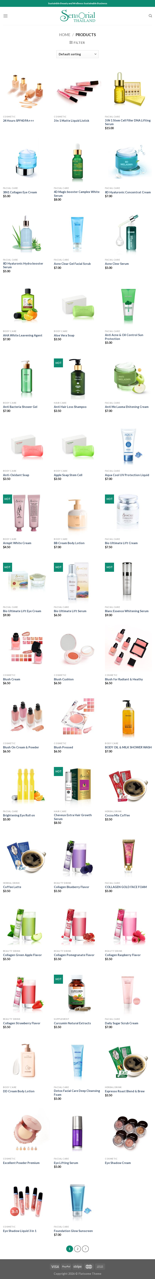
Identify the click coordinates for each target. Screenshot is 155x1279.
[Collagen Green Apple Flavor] (26, 924)
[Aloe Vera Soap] (77, 304)
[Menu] (5, 16)
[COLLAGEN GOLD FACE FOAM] (128, 855)
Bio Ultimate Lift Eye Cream (22, 611)
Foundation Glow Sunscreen (73, 1231)
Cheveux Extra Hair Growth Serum (73, 817)
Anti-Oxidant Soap (16, 475)
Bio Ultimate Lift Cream (121, 543)
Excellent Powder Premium (21, 1163)
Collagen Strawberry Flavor (21, 1023)
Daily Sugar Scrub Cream (121, 1023)
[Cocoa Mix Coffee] (128, 784)
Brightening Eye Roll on (19, 815)
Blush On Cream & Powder (21, 747)
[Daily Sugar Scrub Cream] (128, 992)
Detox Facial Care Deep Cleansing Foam (77, 1092)
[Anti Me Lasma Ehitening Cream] (128, 375)
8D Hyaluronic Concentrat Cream (128, 192)
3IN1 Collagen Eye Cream (20, 192)
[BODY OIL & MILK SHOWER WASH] (128, 716)
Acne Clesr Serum (117, 263)
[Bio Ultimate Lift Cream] (128, 511)
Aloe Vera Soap (64, 335)
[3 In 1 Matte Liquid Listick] (77, 89)
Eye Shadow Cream (118, 1163)
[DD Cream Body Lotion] (26, 1060)
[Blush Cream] (26, 648)
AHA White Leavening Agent (22, 335)
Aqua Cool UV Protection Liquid (127, 475)
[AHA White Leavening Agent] (26, 304)
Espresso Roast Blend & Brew (125, 1091)
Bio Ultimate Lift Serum (70, 611)
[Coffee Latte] (26, 855)
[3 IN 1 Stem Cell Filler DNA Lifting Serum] (128, 89)
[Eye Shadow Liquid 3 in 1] (26, 1199)
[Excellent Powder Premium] (26, 1131)
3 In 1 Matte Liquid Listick (71, 120)
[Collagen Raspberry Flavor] (128, 924)
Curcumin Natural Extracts (72, 1023)
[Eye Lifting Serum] (77, 1131)
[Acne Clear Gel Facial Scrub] (77, 232)
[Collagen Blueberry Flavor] (77, 855)
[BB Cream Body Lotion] (77, 511)
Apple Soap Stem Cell (68, 475)
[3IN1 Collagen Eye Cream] (26, 161)
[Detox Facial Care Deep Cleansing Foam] (77, 1060)
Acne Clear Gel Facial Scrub (72, 263)
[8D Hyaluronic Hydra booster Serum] (26, 232)
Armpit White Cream (17, 543)
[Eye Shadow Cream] (128, 1131)
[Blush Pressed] (77, 716)
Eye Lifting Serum (66, 1163)
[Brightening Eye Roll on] (26, 784)
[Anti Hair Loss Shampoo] (77, 375)
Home (64, 34)
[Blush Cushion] (77, 648)
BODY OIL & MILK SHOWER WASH (128, 747)
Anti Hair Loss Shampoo (70, 407)
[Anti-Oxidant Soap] (26, 443)
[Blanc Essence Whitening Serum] (128, 580)
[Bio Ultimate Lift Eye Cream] (26, 580)
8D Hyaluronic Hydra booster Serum (23, 265)
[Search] (150, 16)
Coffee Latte (12, 887)
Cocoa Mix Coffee (117, 815)
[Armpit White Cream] (26, 511)
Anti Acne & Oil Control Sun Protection (124, 336)
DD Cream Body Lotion (19, 1091)
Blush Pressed (63, 747)
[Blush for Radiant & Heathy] (128, 648)
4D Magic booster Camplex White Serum (76, 193)
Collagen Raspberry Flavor (123, 955)
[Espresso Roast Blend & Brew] (128, 1060)
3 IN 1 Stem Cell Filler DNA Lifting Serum (128, 122)
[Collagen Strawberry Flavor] (26, 992)
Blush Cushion (64, 679)
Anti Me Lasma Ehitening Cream (127, 407)
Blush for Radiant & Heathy (124, 679)
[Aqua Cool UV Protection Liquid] (128, 443)
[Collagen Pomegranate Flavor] (77, 924)
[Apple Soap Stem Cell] (77, 443)
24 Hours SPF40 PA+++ (18, 120)
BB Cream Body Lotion (69, 543)
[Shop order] (77, 54)
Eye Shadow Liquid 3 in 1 (19, 1231)
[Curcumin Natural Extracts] (77, 992)
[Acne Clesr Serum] (128, 232)
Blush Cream (11, 679)
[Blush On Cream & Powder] (26, 716)
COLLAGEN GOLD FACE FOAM (126, 887)
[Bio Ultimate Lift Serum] (77, 580)
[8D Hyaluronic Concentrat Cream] (128, 161)
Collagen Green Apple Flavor (22, 955)
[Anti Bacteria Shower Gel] (26, 375)
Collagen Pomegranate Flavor (74, 955)
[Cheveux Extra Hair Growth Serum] (77, 784)
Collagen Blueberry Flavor (71, 887)
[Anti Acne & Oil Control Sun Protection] (128, 304)
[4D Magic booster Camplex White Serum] (77, 161)
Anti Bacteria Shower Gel (20, 407)
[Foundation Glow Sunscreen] (77, 1199)
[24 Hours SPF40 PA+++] (26, 89)
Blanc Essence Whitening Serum (127, 611)
